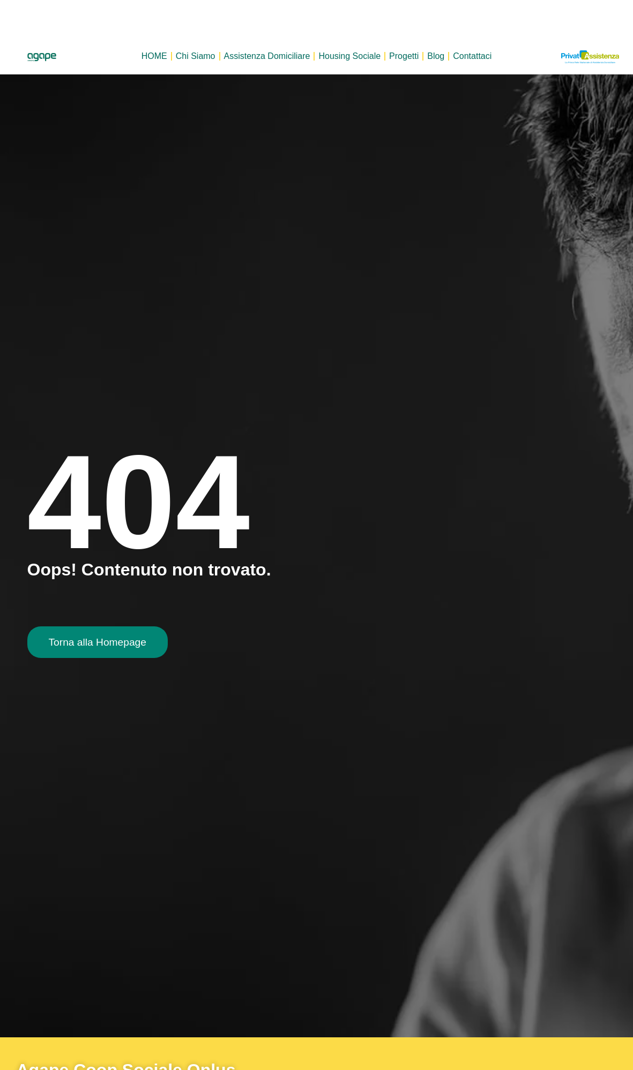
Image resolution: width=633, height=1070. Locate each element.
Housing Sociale (349, 56)
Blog (435, 56)
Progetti (404, 56)
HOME (154, 56)
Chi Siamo (195, 56)
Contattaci (472, 56)
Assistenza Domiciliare (267, 56)
